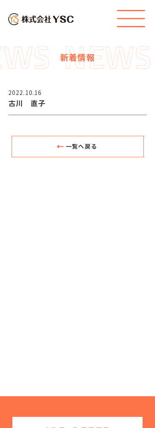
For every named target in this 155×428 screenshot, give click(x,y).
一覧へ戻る (81, 146)
